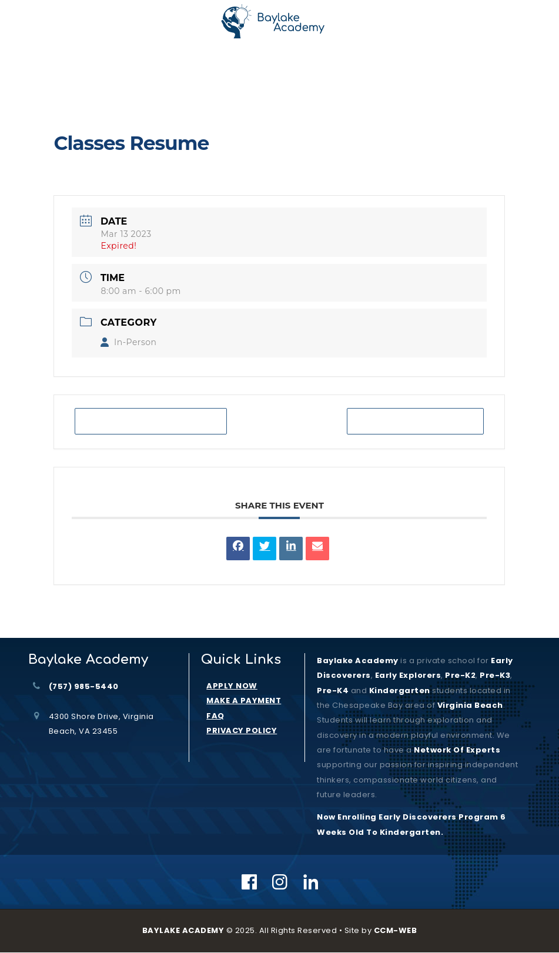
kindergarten (399, 690)
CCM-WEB (395, 930)
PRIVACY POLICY (241, 730)
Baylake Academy (358, 660)
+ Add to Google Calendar (151, 421)
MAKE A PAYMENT (243, 700)
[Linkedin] (311, 882)
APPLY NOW (231, 685)
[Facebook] (249, 882)
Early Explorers (408, 675)
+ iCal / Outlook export (415, 421)
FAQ (215, 715)
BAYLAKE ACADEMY (183, 930)
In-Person (128, 342)
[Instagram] (280, 882)
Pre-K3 (495, 675)
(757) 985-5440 (84, 686)
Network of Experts (457, 749)
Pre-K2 (460, 675)
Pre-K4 (333, 690)
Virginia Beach (470, 705)
